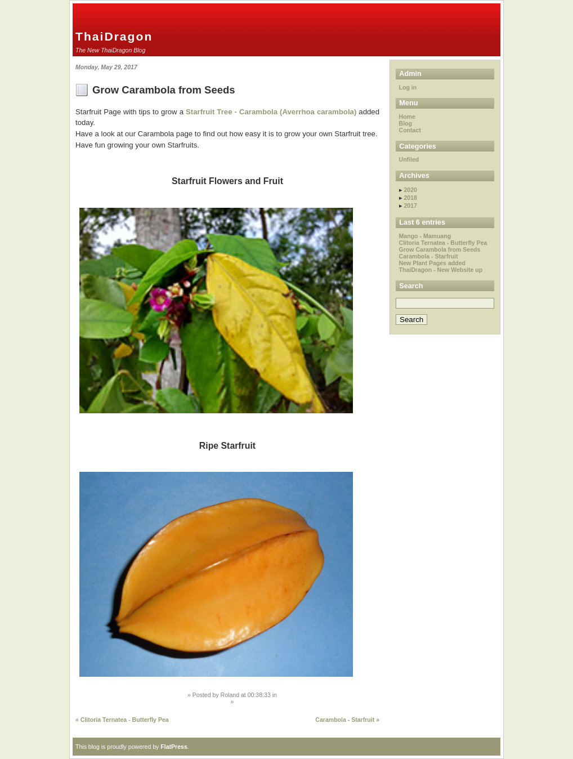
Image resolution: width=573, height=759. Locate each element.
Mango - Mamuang (425, 236)
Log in (408, 87)
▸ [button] (401, 189)
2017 (410, 205)
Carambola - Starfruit (428, 256)
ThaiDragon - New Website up (441, 269)
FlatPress (173, 746)
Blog (405, 123)
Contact (410, 130)
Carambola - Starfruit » (347, 719)
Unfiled (409, 159)
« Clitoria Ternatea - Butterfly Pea (122, 719)
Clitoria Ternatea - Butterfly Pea (443, 242)
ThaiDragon (114, 36)
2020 (410, 189)
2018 (410, 197)
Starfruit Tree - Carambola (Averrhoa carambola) (271, 112)
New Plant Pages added (432, 263)
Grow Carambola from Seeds (163, 90)
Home (407, 116)
